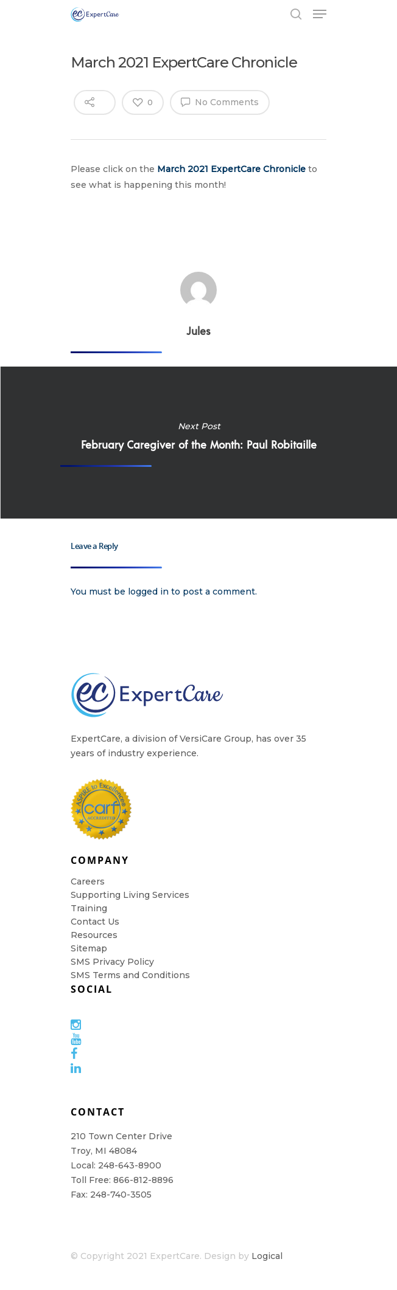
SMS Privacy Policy (112, 961)
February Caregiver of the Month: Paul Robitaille (198, 443)
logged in (148, 591)
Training (89, 908)
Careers (88, 881)
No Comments (220, 101)
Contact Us (95, 921)
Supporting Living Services (130, 895)
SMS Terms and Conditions (130, 975)
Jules (198, 330)
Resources (94, 935)
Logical (267, 1255)
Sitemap (89, 948)
